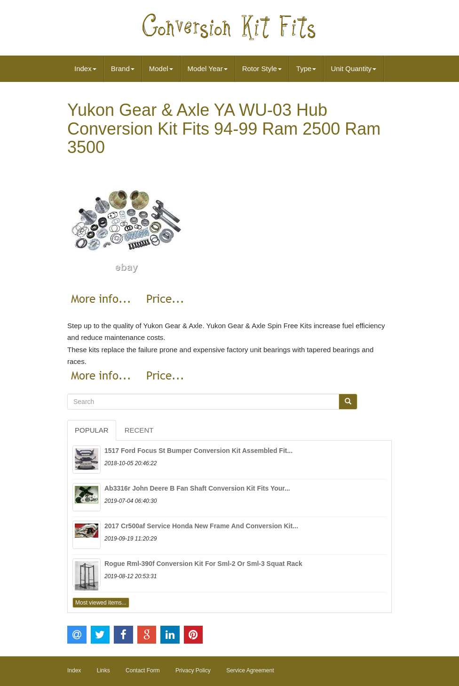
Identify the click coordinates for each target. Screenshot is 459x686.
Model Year (208, 69)
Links (103, 670)
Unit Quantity (353, 69)
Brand (123, 69)
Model (161, 69)
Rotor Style (262, 69)
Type (306, 69)
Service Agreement (250, 670)
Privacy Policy (193, 670)
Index (85, 69)
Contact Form (143, 670)
